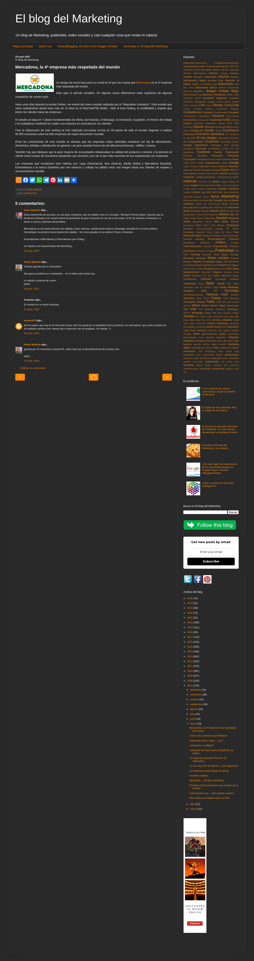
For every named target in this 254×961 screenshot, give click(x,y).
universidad (205, 368)
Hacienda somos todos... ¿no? (206, 740)
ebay (224, 327)
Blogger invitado (217, 91)
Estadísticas (201, 145)
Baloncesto (202, 87)
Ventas (205, 305)
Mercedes (188, 207)
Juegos (194, 185)
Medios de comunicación (208, 204)
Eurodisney (214, 148)
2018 (190, 632)
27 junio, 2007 (32, 309)
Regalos (187, 261)
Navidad (221, 218)
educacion (233, 326)
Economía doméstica (210, 134)
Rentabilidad (188, 265)
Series (186, 275)
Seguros (217, 272)
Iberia (186, 173)
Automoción (225, 83)
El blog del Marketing (68, 18)
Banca (213, 87)
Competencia (192, 112)
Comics (209, 108)
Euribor (235, 145)
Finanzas (187, 155)
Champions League (204, 101)
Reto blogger (232, 265)
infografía (188, 340)
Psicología (210, 251)
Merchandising (201, 207)
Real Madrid (221, 254)
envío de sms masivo (219, 330)
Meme (225, 204)
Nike (216, 221)
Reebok (235, 258)
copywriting (234, 323)
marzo (194, 808)
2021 (190, 617)
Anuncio (223, 76)
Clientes (217, 105)
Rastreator (207, 255)
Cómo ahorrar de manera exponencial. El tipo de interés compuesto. (218, 391)
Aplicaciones (190, 80)
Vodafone (220, 309)
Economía (189, 134)
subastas (218, 365)
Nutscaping (188, 225)
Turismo (200, 301)
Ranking (195, 254)
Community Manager (228, 109)
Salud (235, 268)
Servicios (196, 275)
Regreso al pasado (203, 261)
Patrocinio (188, 235)
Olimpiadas (232, 225)
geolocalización (209, 334)
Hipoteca (187, 170)
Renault (228, 261)
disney (218, 326)
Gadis (201, 163)
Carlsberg (234, 98)
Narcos (200, 218)
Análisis (235, 77)
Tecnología (231, 290)
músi (200, 351)
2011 (190, 666)
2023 (190, 607)
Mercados (234, 204)
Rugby (200, 269)
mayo (193, 723)
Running (208, 268)
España (187, 145)
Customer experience (204, 123)
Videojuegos (232, 305)
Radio (185, 255)
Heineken (233, 166)
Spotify (221, 283)
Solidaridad (189, 283)
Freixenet (226, 159)
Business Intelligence (214, 94)
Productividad (220, 246)
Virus (200, 309)
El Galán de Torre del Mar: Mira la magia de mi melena (219, 409)
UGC (224, 302)
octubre (194, 699)
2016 (190, 641)
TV (215, 290)
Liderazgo (211, 188)
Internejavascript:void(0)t (228, 177)
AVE (237, 66)
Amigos (224, 73)
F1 (232, 148)
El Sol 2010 (189, 138)
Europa (225, 149)
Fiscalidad (202, 155)
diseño (209, 326)
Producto (234, 246)
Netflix (186, 221)
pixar (199, 355)
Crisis (226, 119)
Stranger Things (211, 287)
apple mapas (206, 317)
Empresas (212, 141)
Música (223, 214)
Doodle (209, 130)
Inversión (203, 182)
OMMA (198, 225)
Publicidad (224, 250)
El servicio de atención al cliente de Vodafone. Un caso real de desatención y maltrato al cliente (220, 429)
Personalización (216, 239)
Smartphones (190, 279)
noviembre (196, 694)
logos (214, 344)
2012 (190, 661)
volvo (236, 369)
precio (219, 354)
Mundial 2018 (232, 211)
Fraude (218, 159)
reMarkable (234, 358)
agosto (194, 709)
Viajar (222, 305)
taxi (225, 365)
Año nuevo (188, 88)
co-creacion (201, 323)
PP (227, 228)
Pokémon (205, 242)
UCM (218, 302)
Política (220, 242)
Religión (219, 261)
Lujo (203, 192)
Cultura (187, 123)
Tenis (198, 298)
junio (193, 718)
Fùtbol (186, 163)
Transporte (189, 301)
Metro (211, 208)
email (186, 330)
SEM (223, 269)
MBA (208, 192)
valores (229, 368)
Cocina (197, 108)
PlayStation (189, 242)
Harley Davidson (218, 166)
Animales (198, 77)
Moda (186, 210)
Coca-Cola (232, 105)
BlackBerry (198, 91)
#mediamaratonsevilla (194, 66)
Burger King (196, 94)
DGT (229, 123)
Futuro (235, 159)
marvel (209, 348)
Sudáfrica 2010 (195, 290)
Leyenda (201, 189)
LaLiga (186, 189)
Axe (237, 84)
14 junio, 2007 (32, 250)
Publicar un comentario (32, 368)
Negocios (233, 218)
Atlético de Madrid (201, 84)
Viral (193, 309)
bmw (203, 320)
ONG (213, 225)
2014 (190, 651)
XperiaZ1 (227, 313)
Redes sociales (218, 258)
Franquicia (202, 159)
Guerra (194, 166)
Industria (215, 174)
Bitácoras (187, 91)
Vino (185, 309)
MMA (214, 192)
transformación (190, 368)
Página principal (22, 46)
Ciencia (194, 105)
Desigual (220, 127)
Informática (233, 173)
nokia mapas (225, 351)
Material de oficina (201, 200)
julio (192, 714)
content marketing (217, 323)
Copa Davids (232, 116)
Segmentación (191, 272)
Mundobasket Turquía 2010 (195, 215)
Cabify (236, 95)
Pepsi (198, 235)
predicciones (232, 354)
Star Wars (233, 283)
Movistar (205, 211)
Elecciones (223, 138)
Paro (236, 232)
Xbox (219, 313)
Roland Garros (189, 269)
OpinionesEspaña (204, 229)
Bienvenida (234, 88)
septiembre (196, 704)
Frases (211, 159)
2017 (190, 637)
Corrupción (203, 120)
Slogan (236, 276)
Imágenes (201, 174)
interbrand (211, 340)
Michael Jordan (221, 208)
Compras (207, 112)
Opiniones (188, 228)
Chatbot (235, 102)
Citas (209, 105)
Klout (201, 185)
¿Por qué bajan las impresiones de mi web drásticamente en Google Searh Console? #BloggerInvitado (219, 468)
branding (216, 320)
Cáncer (222, 123)
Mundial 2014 (218, 210)
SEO (228, 268)
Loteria (196, 192)
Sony (200, 283)
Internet (190, 181)
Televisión (188, 298)
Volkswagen (233, 309)
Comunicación (220, 112)
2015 (190, 646)
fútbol (196, 333)
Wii (214, 313)
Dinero (186, 131)
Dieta (236, 127)
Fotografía (233, 155)
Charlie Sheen (223, 102)
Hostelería (206, 170)
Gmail (224, 163)
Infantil (223, 173)
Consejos (233, 112)
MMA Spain (223, 192)
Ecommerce (231, 130)
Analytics (234, 73)
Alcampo (187, 73)
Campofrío (208, 98)
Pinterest (234, 239)
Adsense (225, 70)
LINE (218, 185)
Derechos (210, 126)
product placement (201, 358)
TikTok (206, 298)
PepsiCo (206, 235)
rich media (226, 362)
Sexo (217, 275)
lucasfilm (222, 344)
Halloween (204, 166)
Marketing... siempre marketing (206, 780)
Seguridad (205, 272)
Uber (229, 302)
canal (236, 320)
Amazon (213, 73)
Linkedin (222, 188)
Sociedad (206, 278)
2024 (190, 603)
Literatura (233, 188)
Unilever (187, 306)
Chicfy (186, 105)
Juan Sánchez (32, 210)
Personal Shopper (231, 236)
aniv (197, 317)
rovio (236, 362)
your (185, 372)
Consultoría (204, 116)
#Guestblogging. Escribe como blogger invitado (87, 46)
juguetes (187, 344)
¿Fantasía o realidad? (201, 745)
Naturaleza (209, 218)
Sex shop (207, 276)
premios (187, 358)
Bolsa (186, 94)
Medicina (227, 200)
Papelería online (204, 232)
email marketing (198, 330)
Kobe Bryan (209, 185)
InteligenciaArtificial (205, 177)
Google (234, 162)
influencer (221, 337)
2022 (190, 612)
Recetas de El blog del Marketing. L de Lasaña (215, 447)
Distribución (30, 193)
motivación (189, 351)
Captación (221, 98)
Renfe (236, 261)
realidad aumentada (193, 362)
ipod (226, 340)
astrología (218, 317)
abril (193, 804)
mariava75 (30, 320)
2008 (190, 680)
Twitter (210, 301)
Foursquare (189, 159)
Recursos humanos (194, 258)
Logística (187, 192)
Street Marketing (229, 287)
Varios (196, 305)
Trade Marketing (231, 298)
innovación (200, 340)
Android (187, 76)
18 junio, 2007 (32, 288)
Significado (226, 276)
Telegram (235, 295)
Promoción (189, 250)
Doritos (218, 131)
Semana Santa (231, 272)
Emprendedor (196, 141)
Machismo (234, 192)
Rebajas (235, 254)
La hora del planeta (230, 185)
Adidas (216, 69)
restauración (212, 361)
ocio (237, 351)
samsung (188, 365)
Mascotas (187, 200)
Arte (221, 80)
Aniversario (210, 76)
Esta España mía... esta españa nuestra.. (212, 793)
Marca (215, 196)
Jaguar (224, 182)
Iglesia (193, 173)
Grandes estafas (198, 775)
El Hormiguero (232, 134)
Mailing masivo (202, 197)
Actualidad (206, 69)
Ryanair (217, 269)
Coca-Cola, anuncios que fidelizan (208, 735)
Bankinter (223, 88)
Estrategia (216, 145)
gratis (223, 333)
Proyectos (200, 251)
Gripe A (186, 166)
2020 (232, 66)
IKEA (233, 169)
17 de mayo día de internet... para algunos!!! (213, 765)
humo (201, 337)
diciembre (196, 689)
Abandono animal (191, 70)
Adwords (234, 69)
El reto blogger (207, 137)
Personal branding (193, 239)
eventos (187, 334)
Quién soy (45, 46)
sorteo (208, 365)
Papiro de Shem (222, 232)
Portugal (235, 243)
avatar (226, 317)
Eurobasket (188, 149)
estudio (235, 330)
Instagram (188, 177)
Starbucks (188, 287)
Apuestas (212, 80)
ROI (237, 251)
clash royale (189, 323)
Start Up (199, 287)
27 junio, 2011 (32, 360)
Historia (197, 170)
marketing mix (198, 347)
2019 (190, 627)
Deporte (198, 126)
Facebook (203, 152)
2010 (190, 671)
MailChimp (188, 197)
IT (238, 170)
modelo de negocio (229, 347)
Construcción (189, 116)
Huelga (215, 170)
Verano (214, 305)
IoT (209, 182)
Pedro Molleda (32, 261)
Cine (202, 105)
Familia (218, 152)
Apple (202, 80)
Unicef (235, 302)
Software (234, 279)
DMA (236, 123)
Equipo (236, 142)
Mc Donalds (215, 200)
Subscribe (211, 561)
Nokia (225, 221)
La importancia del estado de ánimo (209, 770)
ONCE (206, 225)
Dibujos (229, 127)
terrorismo (234, 365)
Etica (226, 145)
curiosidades (189, 326)
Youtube (188, 316)
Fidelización (232, 152)
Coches (186, 109)
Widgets (208, 313)
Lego (193, 188)
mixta (215, 347)
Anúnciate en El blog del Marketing (146, 46)
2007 (190, 685)
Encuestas (225, 141)
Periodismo (216, 235)
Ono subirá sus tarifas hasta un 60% (209, 798)
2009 (190, 675)
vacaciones (218, 368)
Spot (210, 283)
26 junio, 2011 (32, 333)
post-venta (208, 354)
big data (234, 316)
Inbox (208, 174)
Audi (214, 84)
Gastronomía (212, 162)
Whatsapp (197, 312)
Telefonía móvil (217, 294)
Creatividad (215, 119)
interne (220, 341)
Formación (217, 155)
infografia (234, 337)
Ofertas (220, 225)
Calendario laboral (192, 98)
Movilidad (195, 211)
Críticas (235, 120)
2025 (190, 598)
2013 (190, 656)
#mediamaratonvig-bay (217, 66)
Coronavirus (190, 119)
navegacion (210, 351)
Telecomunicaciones (193, 294)
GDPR (193, 163)
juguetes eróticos (201, 344)
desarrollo (201, 327)
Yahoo (235, 313)
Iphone (216, 181)
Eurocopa (201, 148)
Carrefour (188, 101)
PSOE (236, 228)
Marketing (230, 196)
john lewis (234, 340)
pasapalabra (188, 355)
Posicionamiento (192, 246)
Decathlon (187, 127)
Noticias (235, 221)
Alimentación (200, 73)
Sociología (220, 279)
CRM (229, 94)
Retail (222, 265)
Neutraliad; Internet (202, 222)
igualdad (210, 337)
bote (208, 320)
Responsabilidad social (206, 265)
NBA (232, 214)
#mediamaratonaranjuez (227, 63)
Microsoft (234, 207)
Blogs (235, 91)
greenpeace (233, 334)
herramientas (189, 337)
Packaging (188, 232)
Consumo (217, 115)
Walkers (186, 313)
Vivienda (209, 309)
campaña (227, 319)
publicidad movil (219, 358)
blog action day (191, 320)
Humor (224, 169)
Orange (219, 228)
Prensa (207, 246)
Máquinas (214, 215)
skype (199, 365)
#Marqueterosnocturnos (195, 63)
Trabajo (216, 298)
